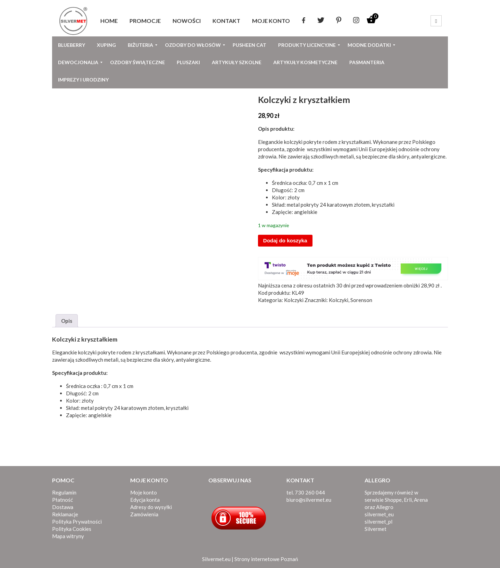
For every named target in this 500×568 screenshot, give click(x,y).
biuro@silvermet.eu (308, 500)
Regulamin (64, 492)
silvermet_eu (379, 514)
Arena (421, 500)
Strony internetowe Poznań (266, 559)
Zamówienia (144, 514)
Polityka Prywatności (77, 521)
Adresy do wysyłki (151, 507)
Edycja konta (145, 500)
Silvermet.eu (216, 559)
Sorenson (361, 300)
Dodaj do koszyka (285, 240)
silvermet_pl (378, 521)
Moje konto (143, 492)
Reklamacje (65, 514)
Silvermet (375, 529)
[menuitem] (109, 20)
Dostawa (62, 507)
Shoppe (393, 500)
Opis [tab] (66, 321)
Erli (408, 500)
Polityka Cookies (71, 529)
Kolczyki (293, 300)
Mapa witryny (68, 536)
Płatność (62, 500)
